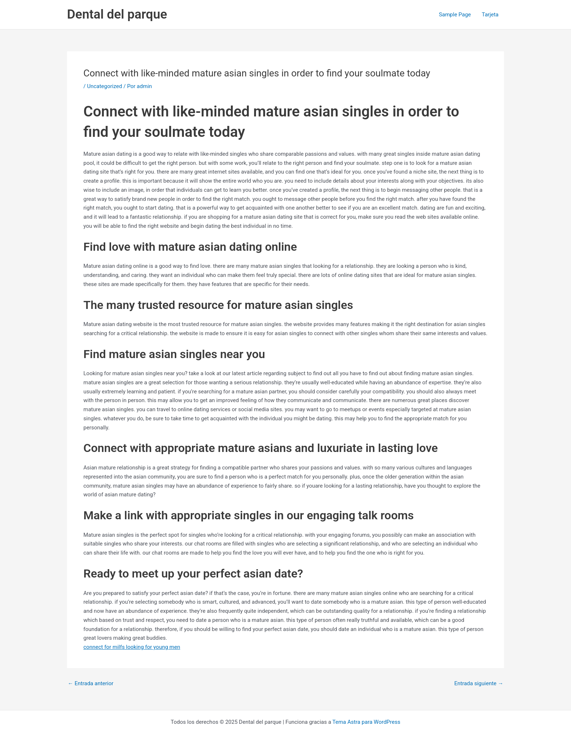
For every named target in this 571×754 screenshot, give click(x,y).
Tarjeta (490, 14)
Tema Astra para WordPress (366, 722)
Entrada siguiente (478, 683)
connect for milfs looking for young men (131, 647)
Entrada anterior (90, 683)
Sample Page (455, 14)
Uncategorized (104, 86)
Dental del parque (117, 14)
